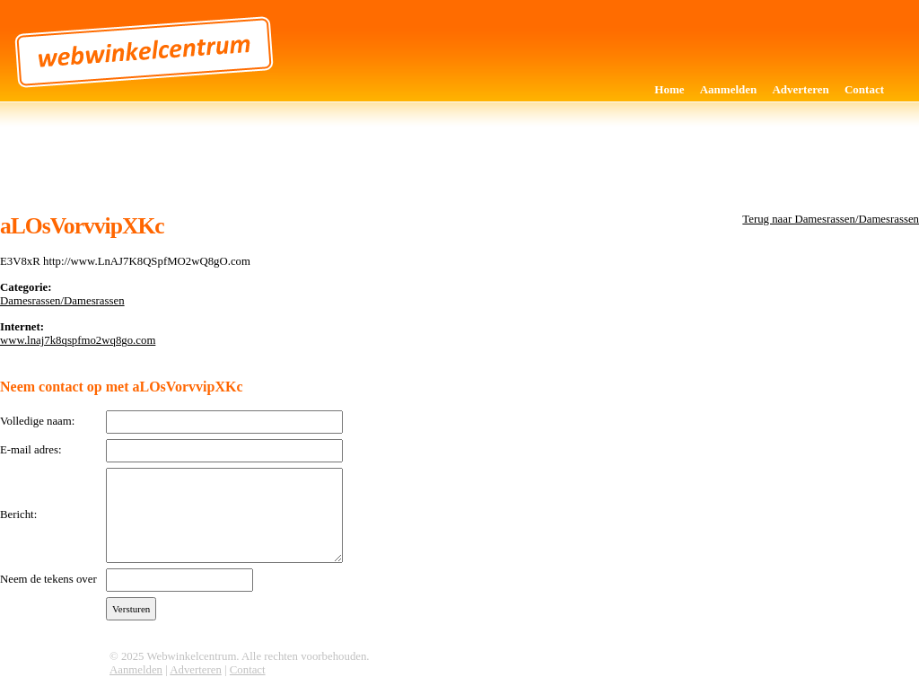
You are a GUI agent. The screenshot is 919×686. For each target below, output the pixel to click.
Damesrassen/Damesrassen (62, 301)
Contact (864, 89)
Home (669, 89)
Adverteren (800, 89)
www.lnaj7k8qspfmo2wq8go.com (77, 340)
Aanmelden (728, 89)
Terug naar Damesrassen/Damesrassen (830, 219)
